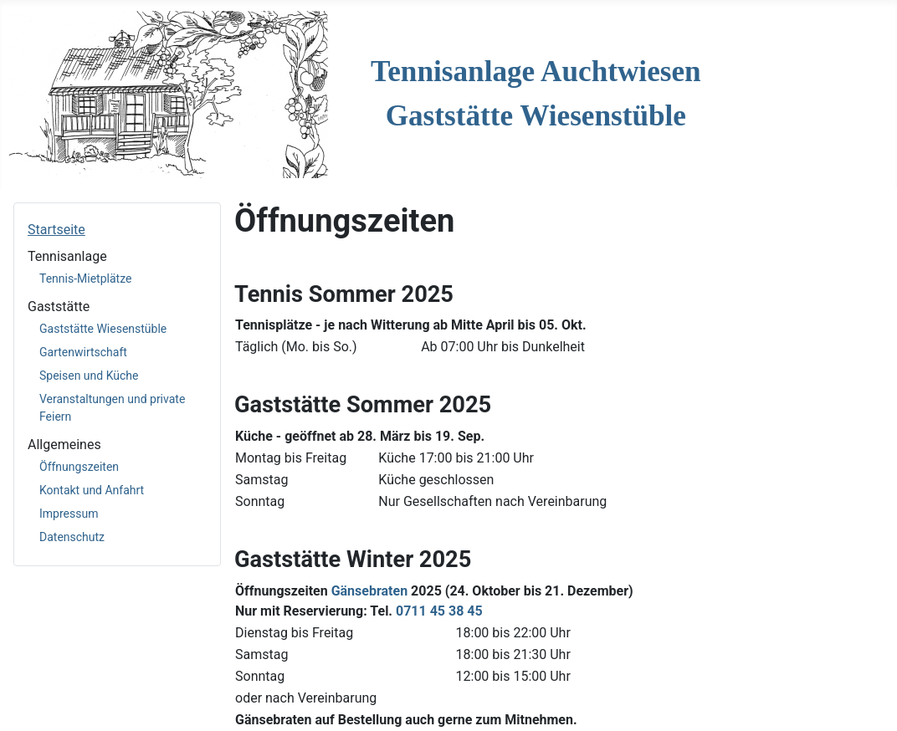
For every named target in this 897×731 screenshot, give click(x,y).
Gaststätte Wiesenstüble (103, 328)
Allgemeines (64, 444)
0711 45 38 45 (439, 611)
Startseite (56, 230)
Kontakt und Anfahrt (91, 490)
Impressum (68, 513)
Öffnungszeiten (79, 466)
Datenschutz (72, 537)
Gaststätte (59, 306)
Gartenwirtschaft (83, 352)
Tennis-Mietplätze (85, 278)
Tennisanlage (67, 256)
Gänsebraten (369, 591)
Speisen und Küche (88, 375)
